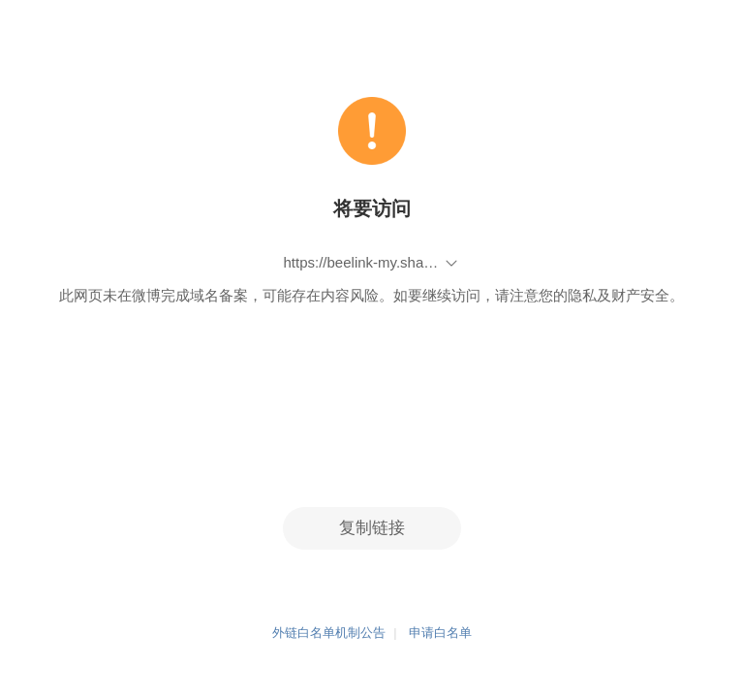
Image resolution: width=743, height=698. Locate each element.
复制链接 (372, 528)
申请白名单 (440, 633)
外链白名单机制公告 (329, 633)
